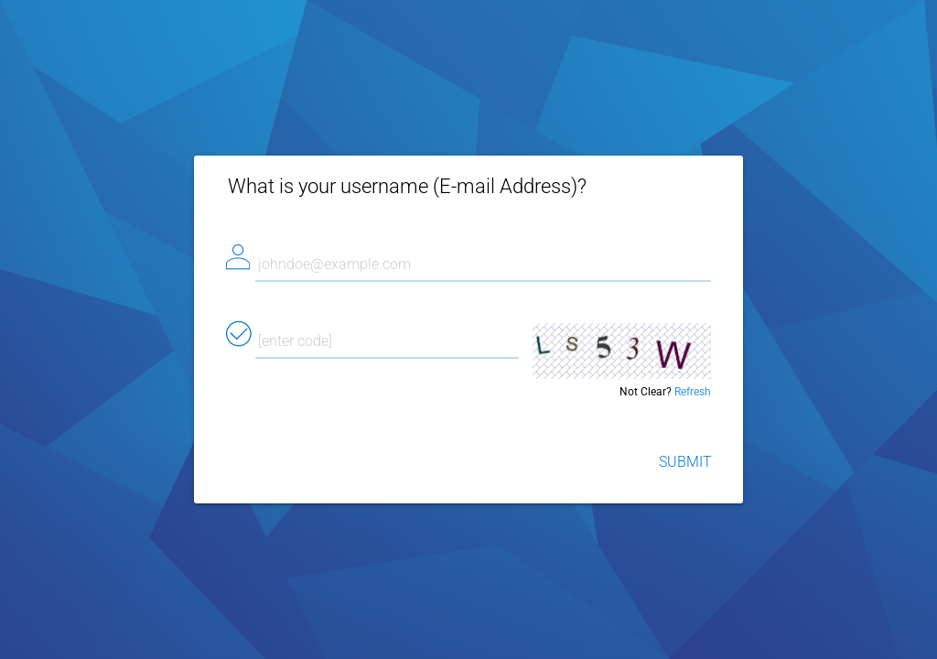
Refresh (692, 391)
